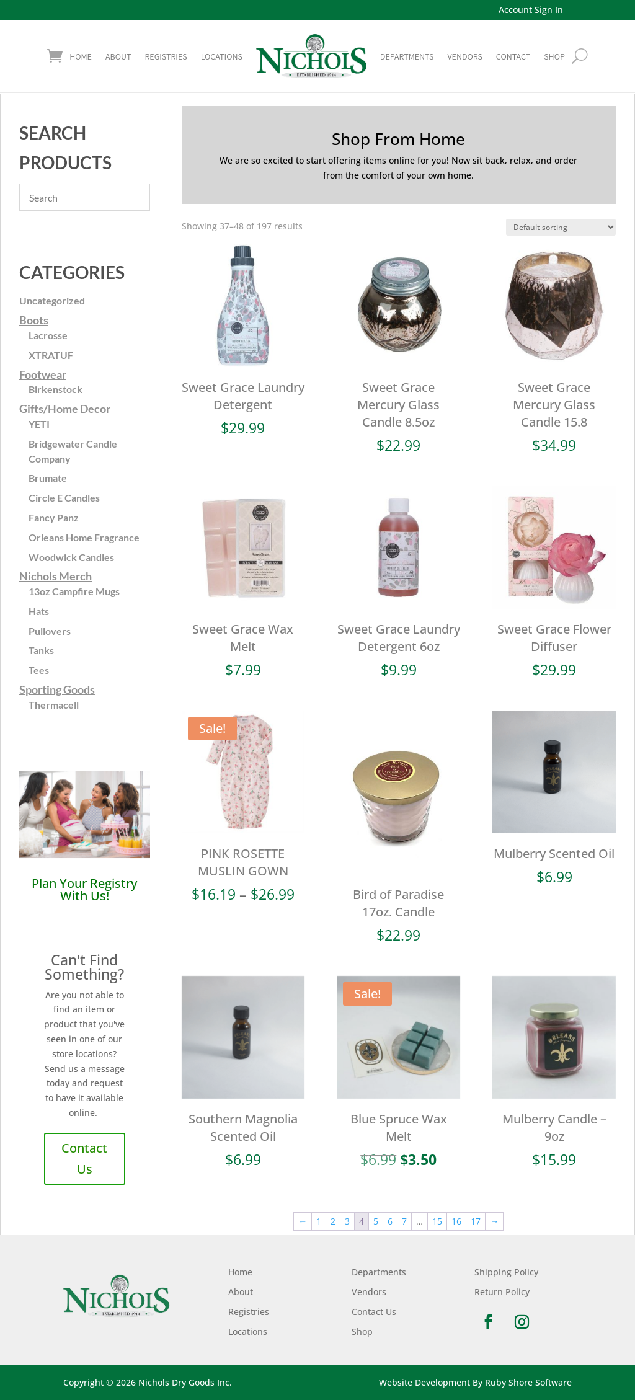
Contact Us (84, 1158)
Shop (362, 1331)
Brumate (48, 478)
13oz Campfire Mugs (74, 591)
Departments (407, 56)
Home (80, 56)
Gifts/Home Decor (64, 408)
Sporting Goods (57, 689)
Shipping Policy (506, 1272)
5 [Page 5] (375, 1221)
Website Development (424, 1382)
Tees (39, 670)
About (118, 56)
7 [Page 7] (404, 1221)
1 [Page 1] (318, 1221)
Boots (33, 320)
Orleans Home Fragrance (84, 537)
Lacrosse (48, 335)
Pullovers (50, 631)
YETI (39, 424)
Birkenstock (55, 389)
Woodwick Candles (71, 557)
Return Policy (502, 1292)
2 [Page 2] (333, 1221)
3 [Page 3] (347, 1221)
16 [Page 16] (456, 1221)
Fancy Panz (54, 517)
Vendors (464, 56)
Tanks (41, 650)
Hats (39, 611)
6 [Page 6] (390, 1221)
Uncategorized (52, 300)
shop (554, 56)
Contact (513, 56)
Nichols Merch (55, 576)
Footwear (42, 374)
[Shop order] (561, 227)
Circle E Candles (64, 497)
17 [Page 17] (476, 1221)
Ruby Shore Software (528, 1382)
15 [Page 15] (437, 1221)
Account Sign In (531, 10)
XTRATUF (51, 355)
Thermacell (54, 705)
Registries (165, 56)
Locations (221, 56)
